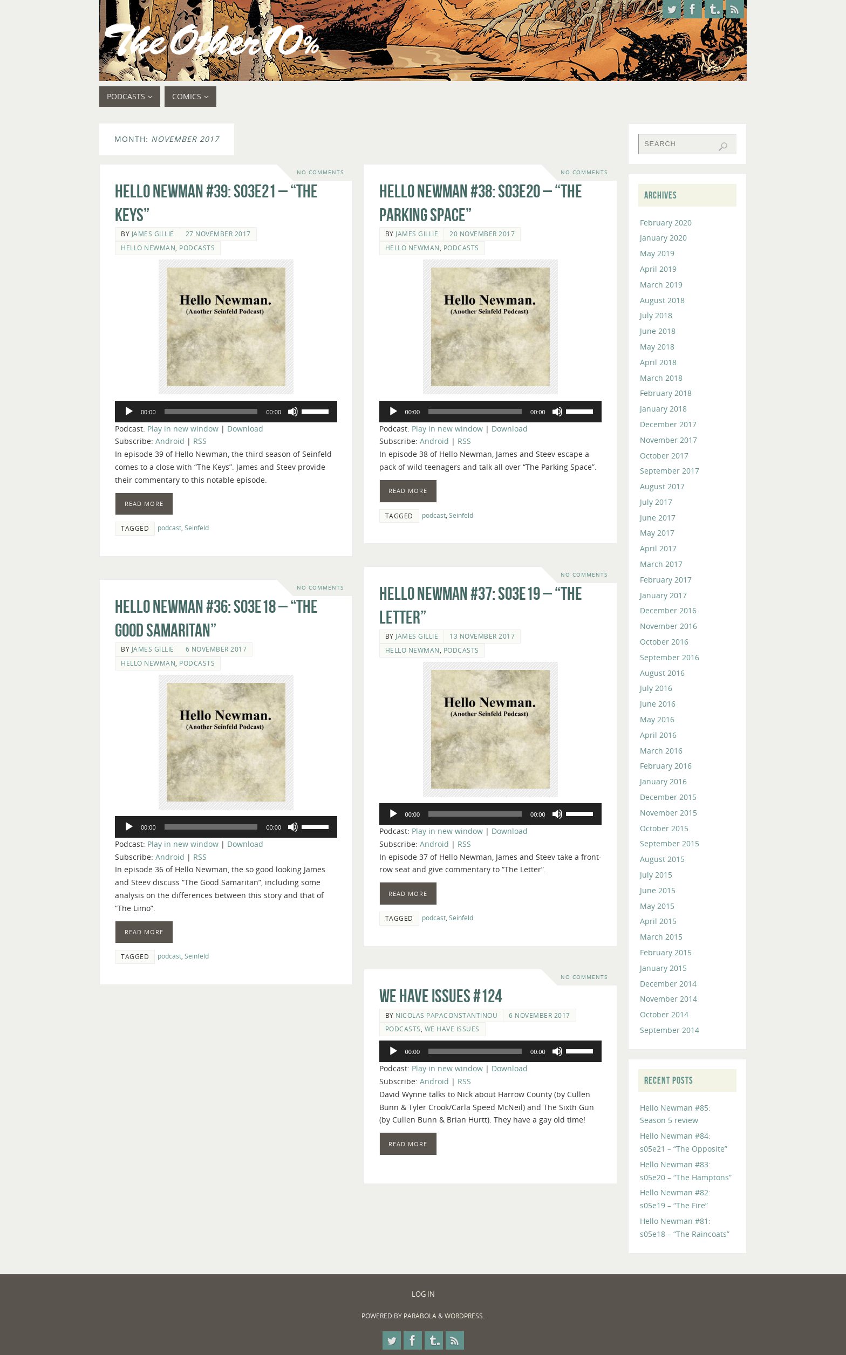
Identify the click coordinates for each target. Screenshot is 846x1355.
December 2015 (668, 797)
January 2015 (663, 968)
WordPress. (465, 1315)
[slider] (211, 411)
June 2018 (658, 331)
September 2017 (669, 471)
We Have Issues (452, 1028)
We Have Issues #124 (440, 996)
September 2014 (669, 1030)
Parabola (420, 1315)
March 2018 (661, 378)
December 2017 (668, 424)
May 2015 (657, 906)
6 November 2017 (216, 649)
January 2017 (663, 595)
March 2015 (661, 937)
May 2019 (657, 253)
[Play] (129, 411)
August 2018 (662, 300)
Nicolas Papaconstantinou (446, 1015)
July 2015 (656, 875)
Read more (144, 503)
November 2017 (668, 440)
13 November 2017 (482, 636)
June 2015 (658, 890)
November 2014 (668, 999)
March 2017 (661, 564)
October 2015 (664, 828)
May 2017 (657, 533)
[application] (226, 411)
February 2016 (666, 766)
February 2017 (666, 579)
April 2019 (658, 269)
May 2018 (657, 346)
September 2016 (669, 657)
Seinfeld (197, 527)
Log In (423, 1294)
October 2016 (664, 642)
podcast (169, 527)
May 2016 (657, 719)
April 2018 (658, 362)
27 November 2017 (218, 233)
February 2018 (666, 393)
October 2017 (664, 455)
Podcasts (197, 247)
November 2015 (668, 812)
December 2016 (668, 610)
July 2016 (656, 688)
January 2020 (663, 237)
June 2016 (658, 704)
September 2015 (669, 843)
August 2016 (662, 673)
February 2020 (666, 222)
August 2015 (662, 859)
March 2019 (661, 284)
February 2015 (666, 952)
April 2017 (658, 548)
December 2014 (668, 983)
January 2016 (663, 781)
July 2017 (656, 502)
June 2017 (658, 517)
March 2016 (661, 750)
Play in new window (183, 428)
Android (170, 441)
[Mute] (293, 411)
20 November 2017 (482, 233)
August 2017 (662, 486)
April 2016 (658, 735)
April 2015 (658, 921)
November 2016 (668, 626)
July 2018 (656, 315)
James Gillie (153, 233)
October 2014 (664, 1014)
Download (245, 428)
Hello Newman (148, 247)
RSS (200, 441)
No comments (320, 172)
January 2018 (663, 408)
